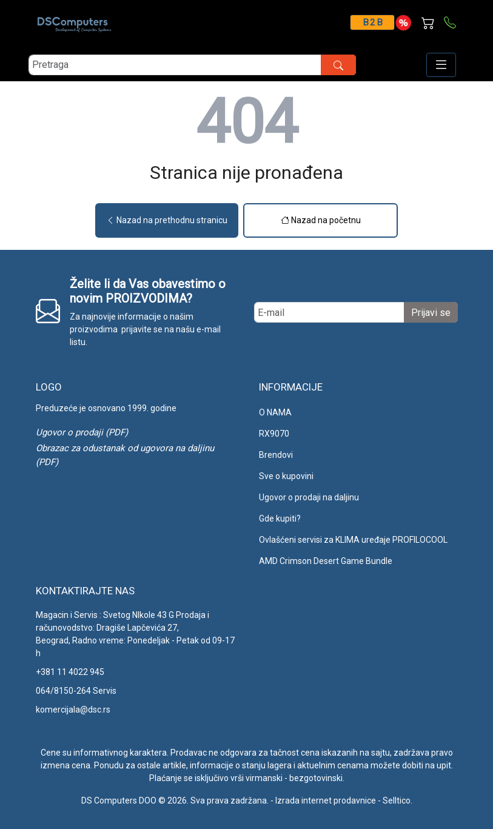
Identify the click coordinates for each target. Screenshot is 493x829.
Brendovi (276, 455)
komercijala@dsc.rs (73, 709)
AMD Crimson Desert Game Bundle (325, 561)
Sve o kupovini (286, 476)
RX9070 (274, 433)
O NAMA (275, 412)
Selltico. (397, 800)
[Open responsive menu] (441, 65)
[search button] (338, 65)
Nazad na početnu (321, 220)
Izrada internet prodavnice (325, 800)
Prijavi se (431, 312)
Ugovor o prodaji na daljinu (309, 497)
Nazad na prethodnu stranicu (166, 220)
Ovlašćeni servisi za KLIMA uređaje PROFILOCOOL (353, 540)
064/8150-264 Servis (76, 691)
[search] (192, 65)
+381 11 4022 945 (70, 672)
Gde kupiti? (280, 518)
